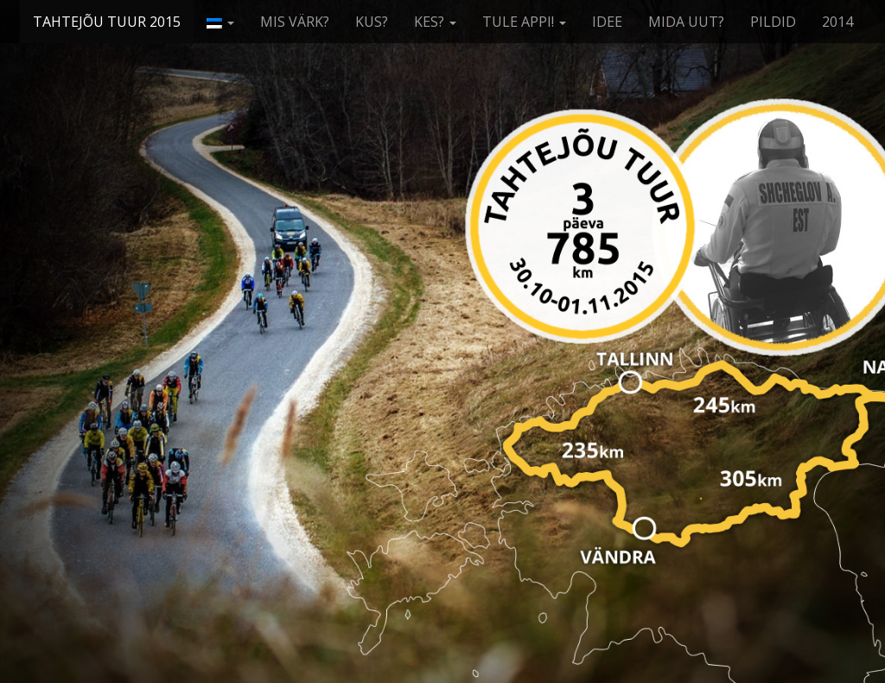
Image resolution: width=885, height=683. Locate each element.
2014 (837, 21)
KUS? (371, 21)
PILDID (773, 21)
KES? (435, 21)
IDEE (607, 21)
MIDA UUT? (686, 21)
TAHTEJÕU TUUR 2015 (107, 21)
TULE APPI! (524, 21)
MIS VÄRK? (294, 21)
